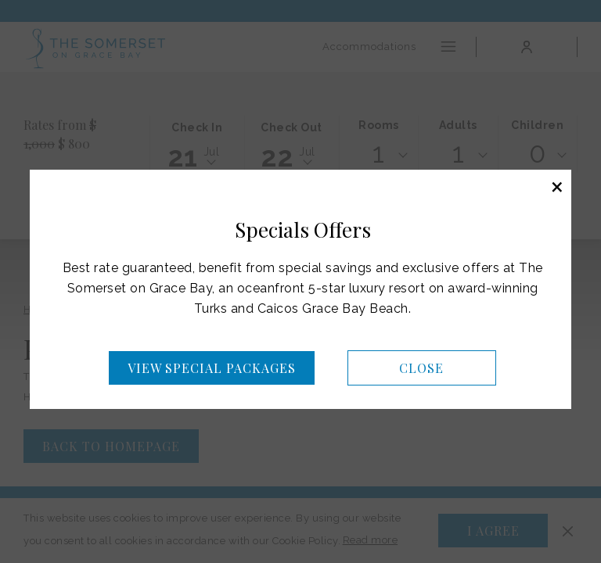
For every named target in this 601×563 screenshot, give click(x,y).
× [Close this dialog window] (557, 186)
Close (421, 368)
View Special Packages (212, 368)
